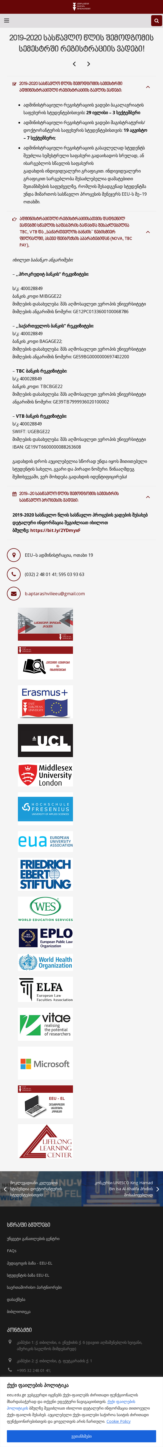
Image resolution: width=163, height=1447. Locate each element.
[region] (81, 1412)
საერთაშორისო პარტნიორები (34, 1287)
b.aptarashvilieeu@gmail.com (55, 594)
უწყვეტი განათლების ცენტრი (33, 1238)
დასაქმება (16, 1299)
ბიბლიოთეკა (19, 1311)
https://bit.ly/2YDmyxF (55, 530)
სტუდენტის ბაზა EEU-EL (28, 1275)
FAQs (12, 1250)
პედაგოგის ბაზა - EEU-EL (29, 1263)
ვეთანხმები (81, 1436)
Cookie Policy (119, 1421)
